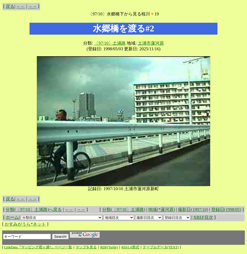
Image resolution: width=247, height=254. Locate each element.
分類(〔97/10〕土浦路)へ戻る (34, 209)
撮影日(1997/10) (193, 209)
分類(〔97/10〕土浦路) (123, 209)
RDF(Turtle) (109, 247)
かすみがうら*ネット (25, 224)
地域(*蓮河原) (161, 209)
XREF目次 (203, 217)
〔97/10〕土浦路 (110, 43)
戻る (10, 6)
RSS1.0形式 (130, 247)
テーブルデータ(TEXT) (161, 247)
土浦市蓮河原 (151, 43)
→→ (32, 6)
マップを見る (86, 247)
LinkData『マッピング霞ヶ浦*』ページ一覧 (38, 247)
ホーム (12, 217)
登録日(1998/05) (226, 209)
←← (21, 6)
